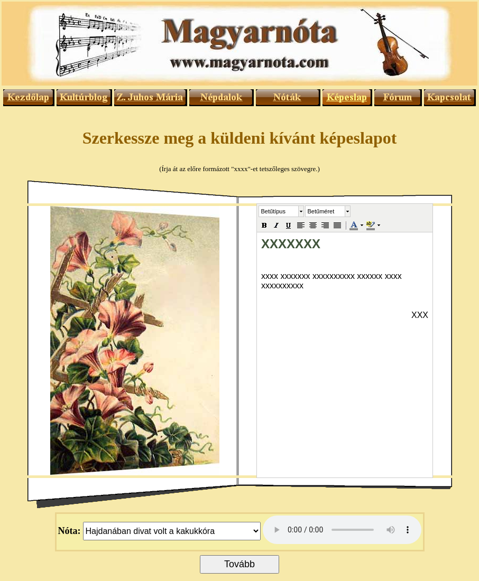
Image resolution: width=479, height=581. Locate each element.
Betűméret (321, 211)
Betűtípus (273, 211)
